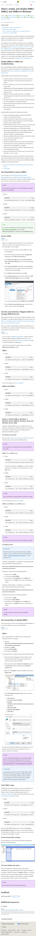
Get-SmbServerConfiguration (9, 229)
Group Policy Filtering (8, 763)
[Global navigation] (1, 2)
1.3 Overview (7, 168)
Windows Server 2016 (12, 17)
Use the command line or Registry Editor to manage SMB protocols (16, 31)
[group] (19, 200)
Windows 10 (28, 17)
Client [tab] (6, 240)
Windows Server (9, 4)
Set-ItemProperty (29, 438)
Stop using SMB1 (19, 383)
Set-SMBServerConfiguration (17, 336)
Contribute (24, 930)
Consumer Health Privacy (6, 932)
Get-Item (12, 438)
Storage (16, 4)
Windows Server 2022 (23, 15)
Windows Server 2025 (11, 15)
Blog (18, 930)
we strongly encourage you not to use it (19, 46)
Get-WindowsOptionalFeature (16, 175)
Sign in (33, 1)
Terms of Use (17, 932)
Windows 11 (21, 17)
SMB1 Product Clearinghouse (24, 58)
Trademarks (23, 932)
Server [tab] (3, 240)
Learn (2, 4)
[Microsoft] (18, 2)
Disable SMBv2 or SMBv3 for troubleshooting (11, 27)
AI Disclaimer (4, 930)
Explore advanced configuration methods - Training (12, 910)
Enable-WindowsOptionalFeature (23, 177)
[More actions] (34, 5)
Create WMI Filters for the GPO (24, 763)
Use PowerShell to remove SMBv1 (9, 29)
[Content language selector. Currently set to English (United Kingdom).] (8, 924)
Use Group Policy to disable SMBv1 (9, 32)
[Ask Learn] (31, 5)
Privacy (29, 930)
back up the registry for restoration (17, 555)
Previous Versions (12, 930)
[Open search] (30, 2)
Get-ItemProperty (19, 438)
